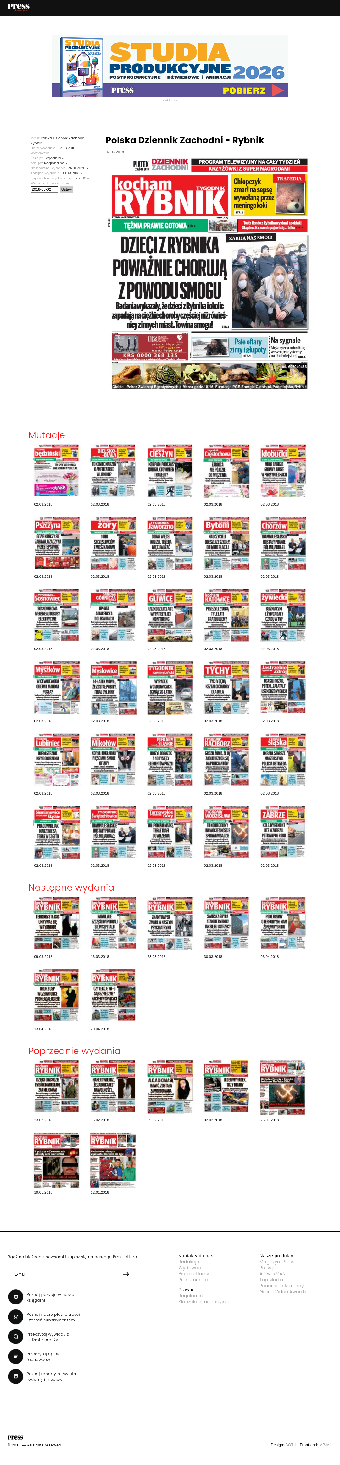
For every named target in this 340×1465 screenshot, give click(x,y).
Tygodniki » (54, 158)
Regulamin (191, 1296)
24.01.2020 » (78, 168)
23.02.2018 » (79, 178)
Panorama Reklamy (281, 1285)
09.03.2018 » (72, 173)
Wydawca (190, 1268)
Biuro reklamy (194, 1274)
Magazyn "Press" (277, 1262)
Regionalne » (55, 163)
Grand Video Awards (282, 1291)
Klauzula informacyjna (204, 1301)
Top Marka (271, 1279)
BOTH (291, 1445)
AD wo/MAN (272, 1274)
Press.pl (267, 1268)
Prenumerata (194, 1279)
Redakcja (189, 1262)
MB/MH (325, 1445)
